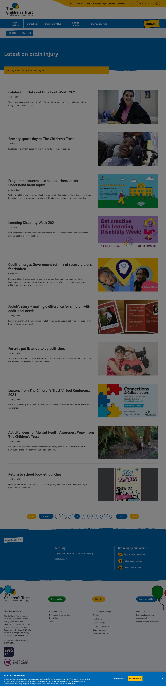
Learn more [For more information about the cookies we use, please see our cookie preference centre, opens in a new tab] (71, 684)
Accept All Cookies (135, 679)
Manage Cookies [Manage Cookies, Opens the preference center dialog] (118, 679)
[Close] (162, 679)
